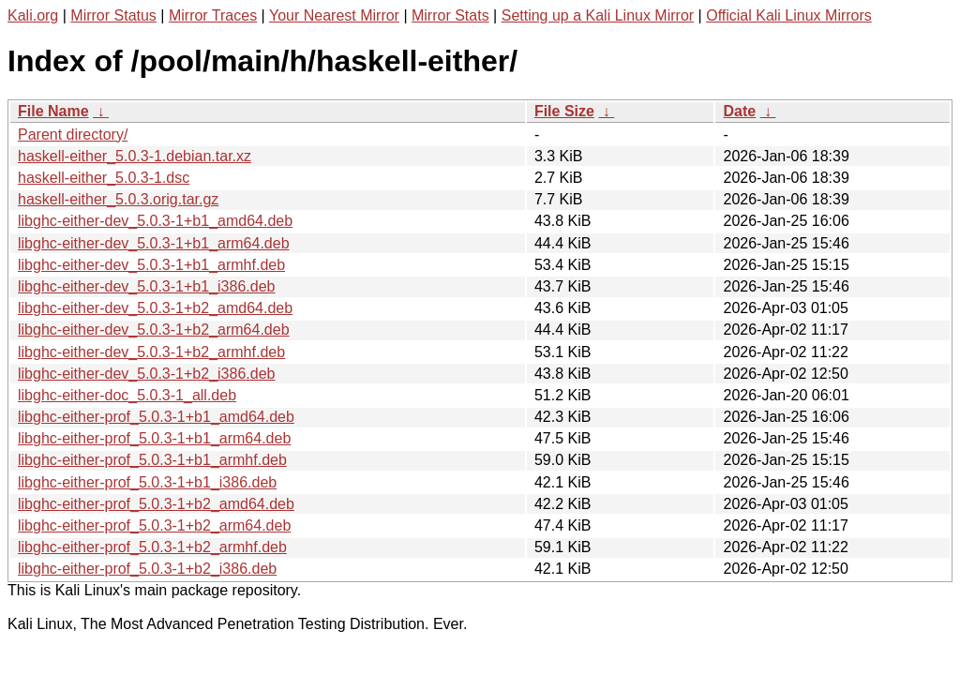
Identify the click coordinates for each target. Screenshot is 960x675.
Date (739, 111)
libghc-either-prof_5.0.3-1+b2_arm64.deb (154, 525)
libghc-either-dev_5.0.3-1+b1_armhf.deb (151, 265)
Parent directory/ (73, 134)
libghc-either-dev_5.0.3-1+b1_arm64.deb (154, 243)
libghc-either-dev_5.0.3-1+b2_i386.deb (146, 374)
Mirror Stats (450, 15)
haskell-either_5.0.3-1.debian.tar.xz (134, 156)
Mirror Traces (213, 15)
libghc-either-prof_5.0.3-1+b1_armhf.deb (152, 460)
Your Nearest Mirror (334, 15)
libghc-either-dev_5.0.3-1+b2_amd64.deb (155, 308)
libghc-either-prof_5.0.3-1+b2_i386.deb (147, 569)
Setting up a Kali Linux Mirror (598, 15)
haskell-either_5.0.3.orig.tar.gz (118, 199)
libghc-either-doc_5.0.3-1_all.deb (127, 395)
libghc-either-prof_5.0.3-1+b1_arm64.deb (154, 438)
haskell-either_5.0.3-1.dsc (103, 178)
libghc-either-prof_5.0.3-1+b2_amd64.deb (156, 504)
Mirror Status (113, 15)
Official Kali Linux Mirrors (789, 15)
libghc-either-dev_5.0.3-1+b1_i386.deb (146, 286)
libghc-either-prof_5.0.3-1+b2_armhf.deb (152, 547)
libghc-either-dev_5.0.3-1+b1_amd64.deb (155, 221)
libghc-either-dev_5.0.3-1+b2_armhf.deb (151, 352)
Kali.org (33, 15)
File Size (564, 111)
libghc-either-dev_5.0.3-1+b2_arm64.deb (154, 330)
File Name (53, 111)
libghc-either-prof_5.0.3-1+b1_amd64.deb (156, 417)
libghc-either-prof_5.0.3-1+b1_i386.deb (147, 482)
